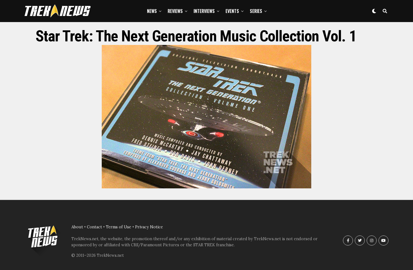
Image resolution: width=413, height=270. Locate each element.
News (152, 11)
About (77, 226)
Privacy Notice (149, 226)
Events (232, 11)
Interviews (204, 11)
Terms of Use (118, 226)
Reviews (175, 11)
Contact (94, 226)
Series (256, 11)
